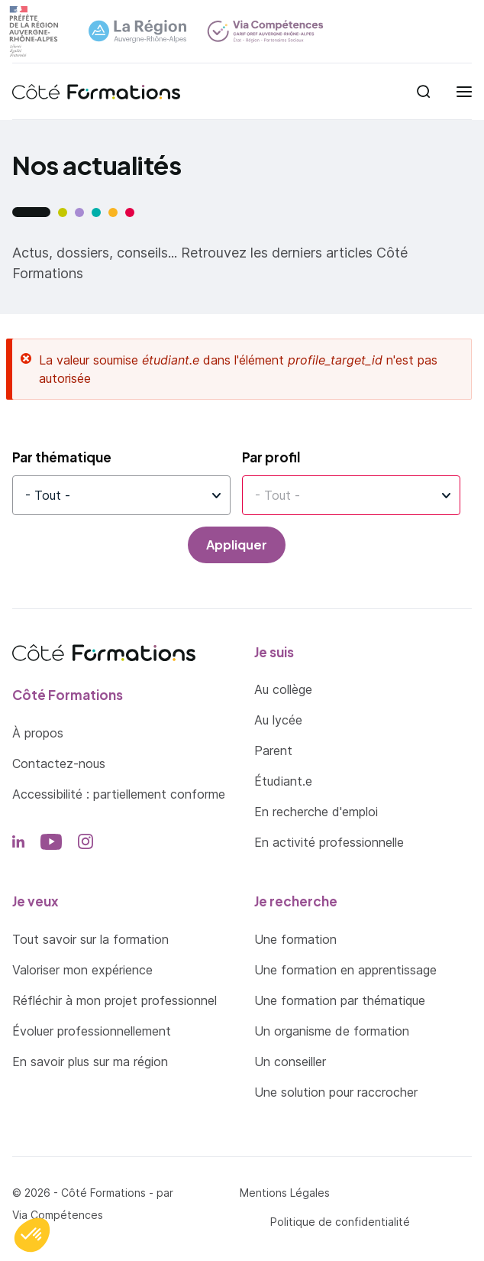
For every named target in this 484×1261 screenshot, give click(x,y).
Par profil (271, 457)
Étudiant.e (283, 781)
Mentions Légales (285, 1192)
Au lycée (278, 720)
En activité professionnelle (329, 842)
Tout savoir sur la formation (90, 939)
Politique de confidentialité (340, 1221)
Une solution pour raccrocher (336, 1092)
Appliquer (236, 544)
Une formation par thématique (339, 1000)
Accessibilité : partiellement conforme (118, 794)
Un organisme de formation (331, 1031)
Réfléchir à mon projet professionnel (114, 1000)
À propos (37, 733)
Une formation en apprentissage (345, 969)
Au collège (283, 689)
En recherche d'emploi (316, 811)
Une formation (295, 939)
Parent (273, 750)
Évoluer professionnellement (91, 1031)
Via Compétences (57, 1214)
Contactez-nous (58, 763)
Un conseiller (290, 1061)
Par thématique (61, 457)
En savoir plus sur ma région (90, 1061)
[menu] (464, 92)
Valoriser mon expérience (82, 969)
